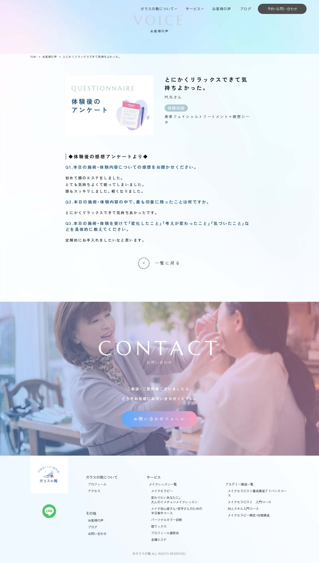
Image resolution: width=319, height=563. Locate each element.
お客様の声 (221, 8)
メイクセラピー (162, 491)
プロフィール (97, 484)
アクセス (94, 491)
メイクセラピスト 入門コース (249, 502)
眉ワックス (159, 526)
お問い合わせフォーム (159, 419)
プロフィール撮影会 (165, 533)
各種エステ (159, 539)
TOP (33, 56)
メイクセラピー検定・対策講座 (249, 515)
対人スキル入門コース (243, 508)
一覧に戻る (168, 263)
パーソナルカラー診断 (166, 519)
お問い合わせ (97, 533)
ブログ (245, 8)
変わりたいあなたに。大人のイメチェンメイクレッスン (174, 499)
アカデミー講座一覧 (239, 484)
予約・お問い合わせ (282, 8)
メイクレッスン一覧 (163, 484)
